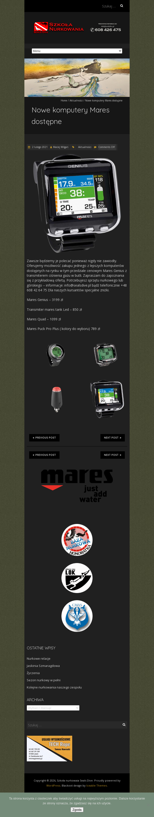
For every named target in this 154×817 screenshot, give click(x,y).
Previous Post (44, 437)
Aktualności (76, 100)
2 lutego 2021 (39, 147)
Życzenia (33, 673)
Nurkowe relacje (38, 658)
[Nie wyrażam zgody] (148, 804)
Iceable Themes (96, 785)
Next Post (112, 437)
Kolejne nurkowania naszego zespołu (54, 687)
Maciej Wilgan (60, 147)
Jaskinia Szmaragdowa (43, 666)
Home (64, 100)
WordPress (53, 785)
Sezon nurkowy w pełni (43, 680)
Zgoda (77, 809)
